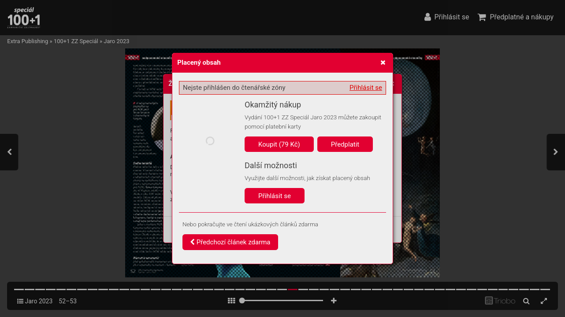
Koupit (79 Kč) (279, 144)
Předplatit (345, 144)
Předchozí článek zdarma (230, 242)
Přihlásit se (365, 88)
